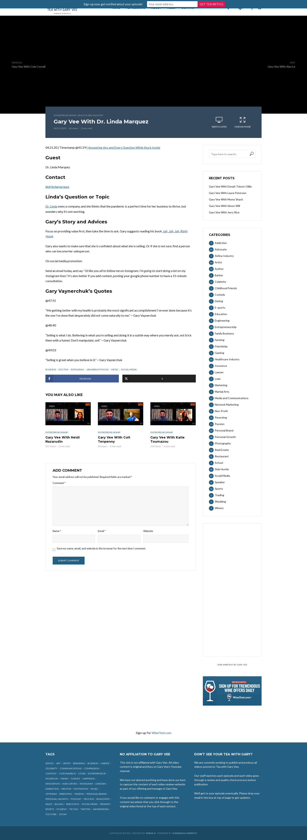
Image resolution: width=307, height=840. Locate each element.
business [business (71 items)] (93, 763)
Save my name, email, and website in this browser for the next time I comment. (101, 548)
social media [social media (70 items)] (90, 804)
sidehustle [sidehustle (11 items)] (72, 804)
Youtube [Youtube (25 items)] (51, 814)
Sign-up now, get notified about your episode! (115, 4)
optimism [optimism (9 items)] (51, 793)
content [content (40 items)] (51, 773)
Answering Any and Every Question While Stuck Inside (124, 147)
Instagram (77, 369)
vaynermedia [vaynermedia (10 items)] (101, 809)
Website (148, 531)
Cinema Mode (242, 122)
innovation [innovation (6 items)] (52, 783)
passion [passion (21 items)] (79, 793)
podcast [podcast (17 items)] (76, 798)
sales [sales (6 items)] (48, 804)
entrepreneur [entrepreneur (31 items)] (97, 773)
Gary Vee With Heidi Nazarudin (62, 440)
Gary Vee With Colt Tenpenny (114, 440)
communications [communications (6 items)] (70, 768)
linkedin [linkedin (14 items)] (100, 783)
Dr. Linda (51, 206)
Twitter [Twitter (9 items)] (85, 809)
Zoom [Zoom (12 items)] (63, 814)
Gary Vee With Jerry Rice (224, 212)
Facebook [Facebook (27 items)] (51, 778)
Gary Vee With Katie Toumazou (167, 440)
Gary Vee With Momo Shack (226, 199)
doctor (63, 369)
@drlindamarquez (57, 186)
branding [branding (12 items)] (79, 763)
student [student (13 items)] (61, 809)
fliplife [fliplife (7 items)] (75, 778)
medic (114, 369)
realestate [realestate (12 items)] (103, 798)
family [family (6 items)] (65, 778)
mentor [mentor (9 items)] (66, 788)
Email (102, 531)
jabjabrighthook (97, 369)
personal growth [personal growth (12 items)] (56, 798)
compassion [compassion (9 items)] (91, 768)
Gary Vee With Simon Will (224, 206)
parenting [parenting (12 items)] (65, 793)
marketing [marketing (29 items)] (52, 788)
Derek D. (151, 833)
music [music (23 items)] (94, 788)
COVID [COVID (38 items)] (81, 773)
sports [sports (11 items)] (49, 809)
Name (57, 531)
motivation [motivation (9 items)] (81, 788)
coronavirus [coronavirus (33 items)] (67, 773)
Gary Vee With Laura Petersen (227, 193)
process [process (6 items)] (89, 798)
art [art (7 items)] (58, 763)
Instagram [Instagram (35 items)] (86, 783)
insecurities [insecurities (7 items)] (69, 783)
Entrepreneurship (65, 115)
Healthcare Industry (90, 115)
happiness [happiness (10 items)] (89, 778)
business (50, 369)
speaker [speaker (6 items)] (105, 804)
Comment (59, 483)
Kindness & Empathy (185, 833)
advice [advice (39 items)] (49, 763)
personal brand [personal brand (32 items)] (97, 793)
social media (129, 369)
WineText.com (161, 733)
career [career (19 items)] (105, 763)
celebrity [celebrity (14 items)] (51, 768)
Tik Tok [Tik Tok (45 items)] (73, 809)
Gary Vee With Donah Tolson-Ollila (230, 186)
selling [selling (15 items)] (58, 804)
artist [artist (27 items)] (66, 763)
